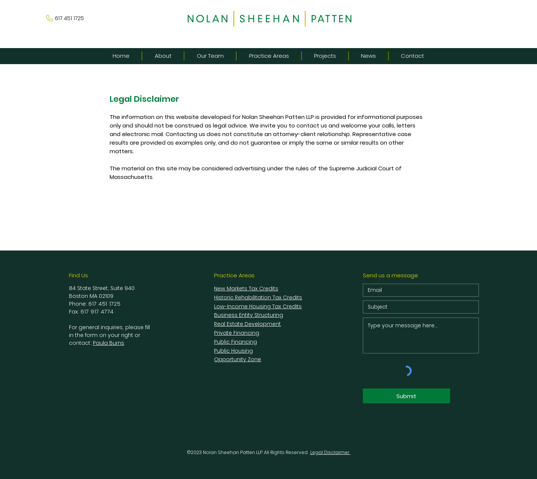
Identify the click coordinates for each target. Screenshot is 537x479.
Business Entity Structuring (248, 315)
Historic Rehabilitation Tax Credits (258, 297)
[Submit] (406, 395)
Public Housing (233, 350)
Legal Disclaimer (330, 452)
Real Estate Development (247, 324)
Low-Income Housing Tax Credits (258, 306)
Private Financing (236, 333)
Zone (254, 359)
